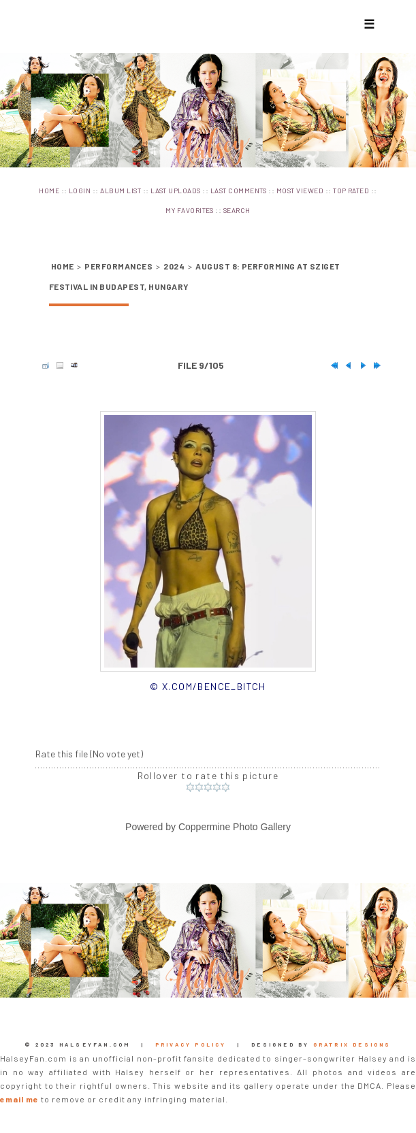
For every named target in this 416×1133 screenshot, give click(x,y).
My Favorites (189, 210)
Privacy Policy (191, 1044)
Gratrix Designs (352, 1044)
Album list (120, 190)
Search (237, 210)
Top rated (351, 190)
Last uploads (175, 190)
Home (49, 190)
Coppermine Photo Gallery (234, 826)
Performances (118, 266)
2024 (174, 266)
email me (19, 1099)
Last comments (238, 190)
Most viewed (299, 190)
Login (80, 190)
